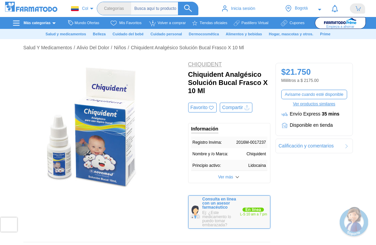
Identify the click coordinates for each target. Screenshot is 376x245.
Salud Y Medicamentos (47, 47)
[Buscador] (166, 8)
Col (79, 8)
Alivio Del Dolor (93, 47)
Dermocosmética (204, 34)
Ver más (225, 177)
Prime (325, 34)
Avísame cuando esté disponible (314, 94)
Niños (120, 47)
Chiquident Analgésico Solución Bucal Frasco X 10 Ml (187, 47)
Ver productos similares (314, 104)
